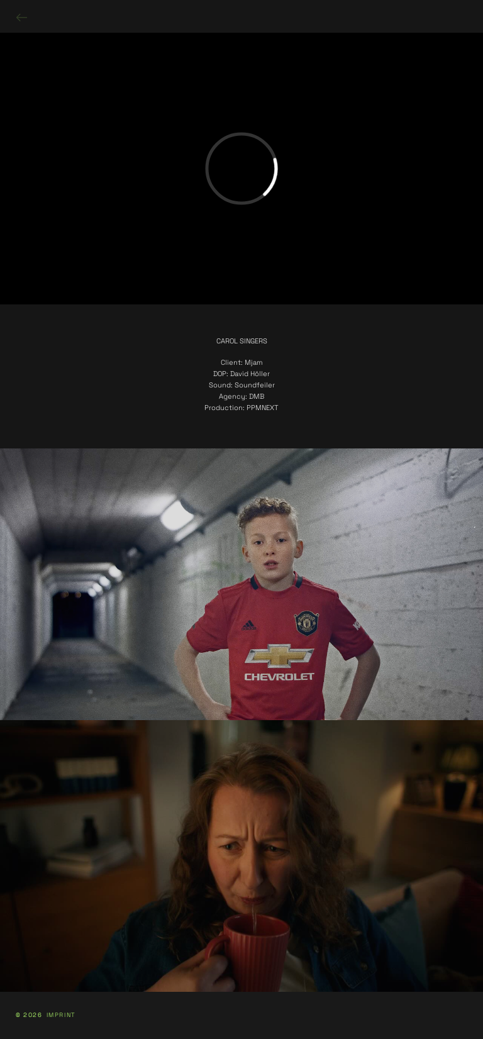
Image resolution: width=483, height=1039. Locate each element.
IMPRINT (61, 1016)
